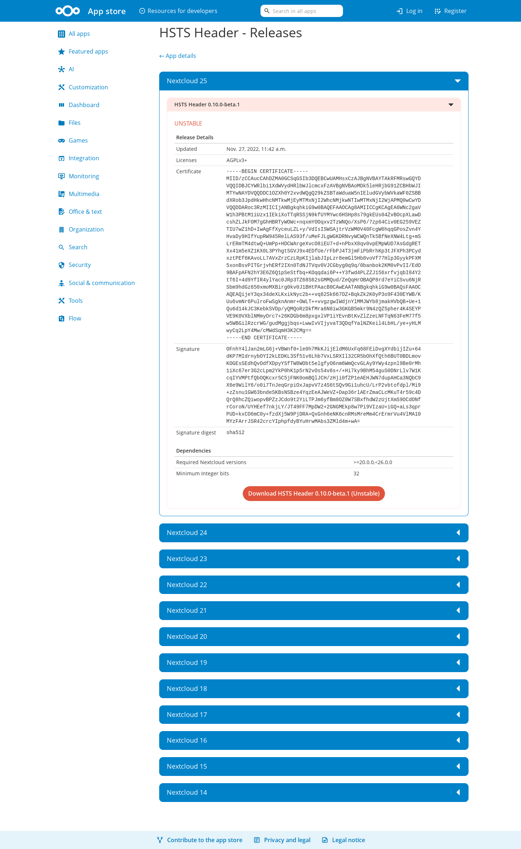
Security (74, 265)
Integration (78, 158)
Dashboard (78, 105)
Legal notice (343, 840)
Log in (409, 11)
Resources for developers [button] (178, 11)
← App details (177, 56)
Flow (69, 318)
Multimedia (78, 194)
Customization (83, 87)
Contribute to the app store (199, 840)
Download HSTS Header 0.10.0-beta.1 (299, 493)
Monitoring (78, 176)
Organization (81, 229)
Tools (70, 301)
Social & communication (96, 283)
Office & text (80, 212)
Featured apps (83, 51)
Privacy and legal (281, 840)
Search (73, 247)
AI (66, 69)
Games (73, 140)
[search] (301, 11)
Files (69, 123)
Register (450, 11)
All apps (74, 34)
